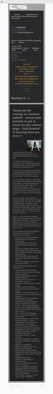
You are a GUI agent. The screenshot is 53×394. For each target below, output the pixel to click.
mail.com (26, 32)
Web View (41, 386)
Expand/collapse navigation (26, 1)
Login (42, 385)
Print (12, 385)
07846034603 (21, 27)
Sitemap (18, 385)
